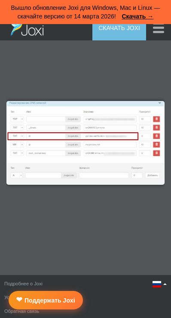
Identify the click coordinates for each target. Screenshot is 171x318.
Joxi (24, 27)
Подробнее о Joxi (23, 283)
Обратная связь (21, 311)
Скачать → (137, 16)
